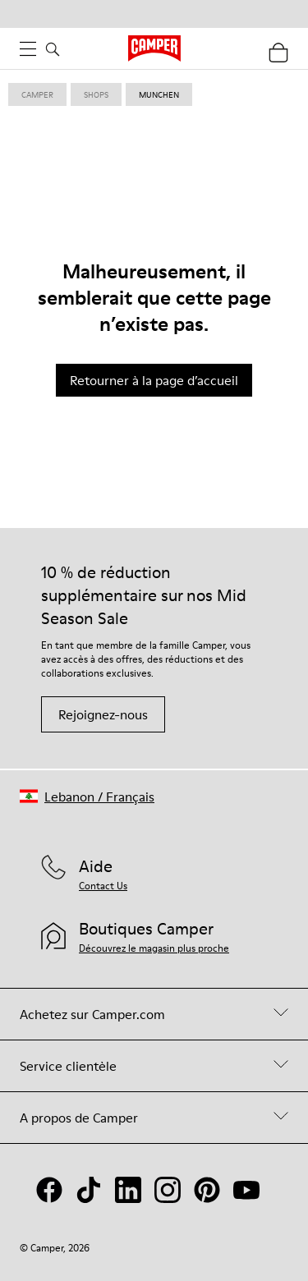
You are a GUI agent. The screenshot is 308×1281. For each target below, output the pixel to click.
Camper (37, 94)
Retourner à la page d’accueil (154, 380)
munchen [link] (159, 94)
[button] (87, 796)
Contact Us (103, 886)
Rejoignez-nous (103, 714)
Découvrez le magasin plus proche (154, 948)
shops (96, 94)
